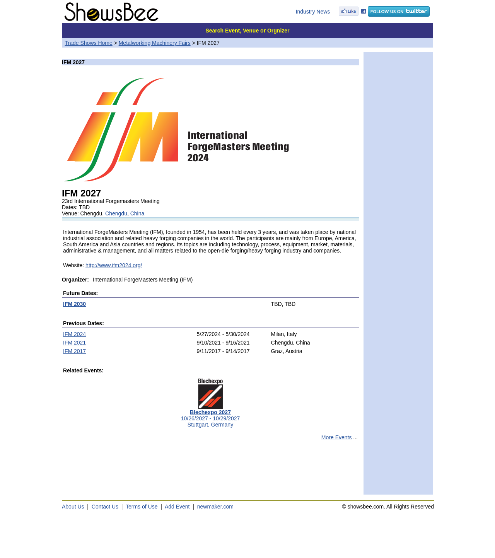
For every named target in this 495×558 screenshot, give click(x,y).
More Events (336, 437)
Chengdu (116, 213)
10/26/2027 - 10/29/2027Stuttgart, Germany (210, 416)
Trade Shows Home (89, 43)
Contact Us (105, 506)
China (137, 213)
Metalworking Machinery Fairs (155, 43)
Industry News (313, 12)
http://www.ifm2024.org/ (113, 265)
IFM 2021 (74, 343)
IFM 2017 (74, 351)
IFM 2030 (74, 304)
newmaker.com (215, 506)
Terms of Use (141, 506)
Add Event (177, 506)
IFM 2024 (74, 334)
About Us (73, 506)
